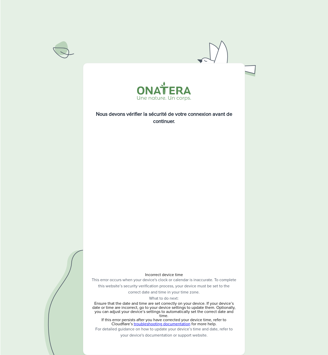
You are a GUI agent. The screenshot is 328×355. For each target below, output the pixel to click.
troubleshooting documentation (162, 324)
